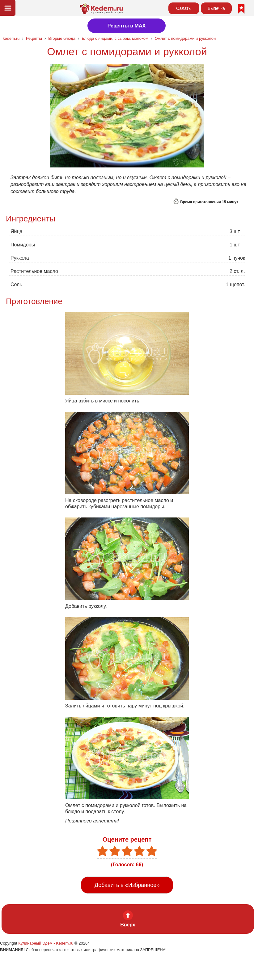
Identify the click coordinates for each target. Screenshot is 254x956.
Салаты (184, 8)
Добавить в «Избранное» (127, 885)
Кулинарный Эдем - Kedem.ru (45, 943)
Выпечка (216, 8)
